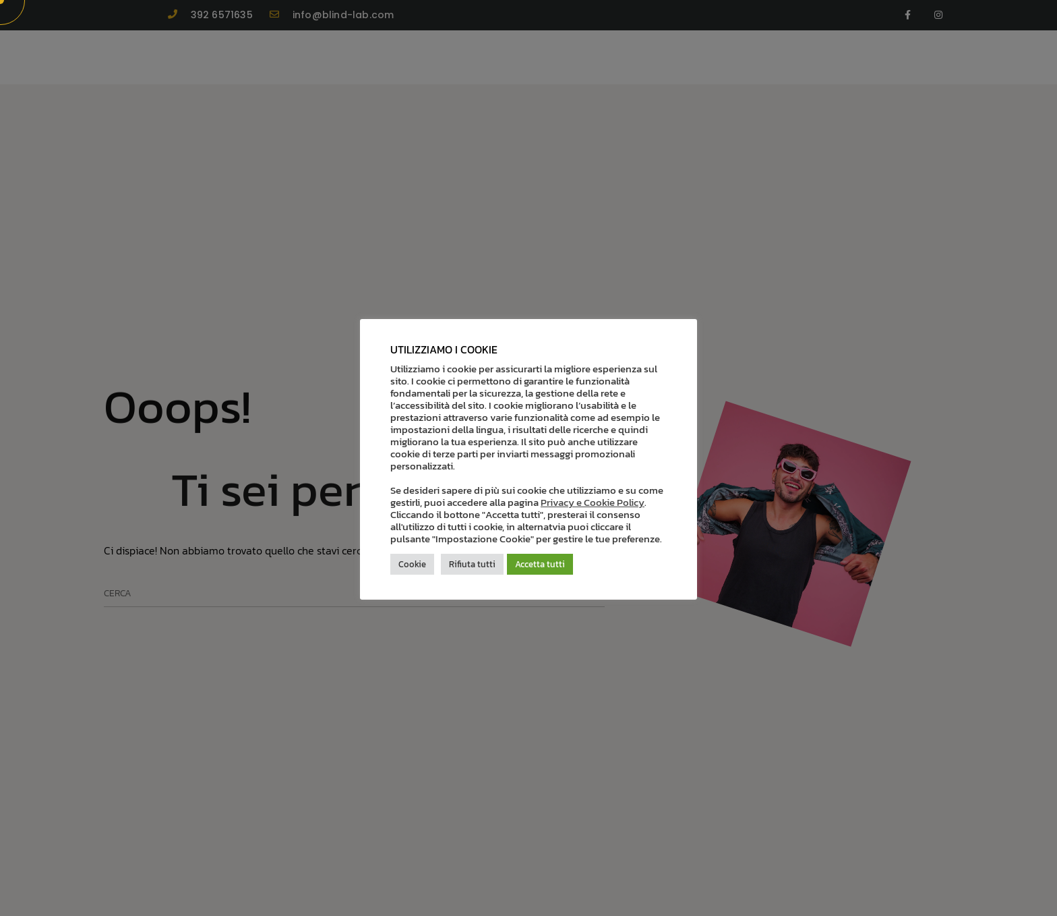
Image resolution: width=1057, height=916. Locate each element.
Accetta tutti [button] (540, 564)
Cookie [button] (412, 564)
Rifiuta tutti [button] (472, 564)
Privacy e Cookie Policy (592, 502)
